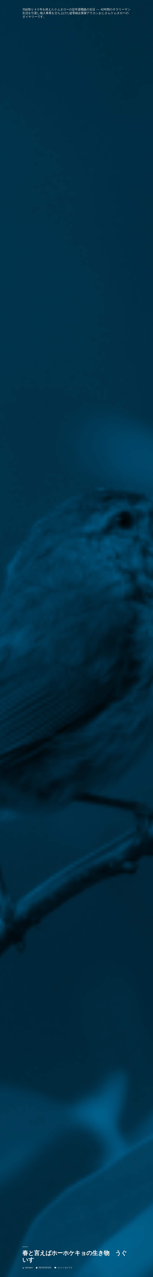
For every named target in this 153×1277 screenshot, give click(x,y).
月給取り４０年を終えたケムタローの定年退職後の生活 (58, 9)
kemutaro (29, 1268)
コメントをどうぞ (64, 1268)
